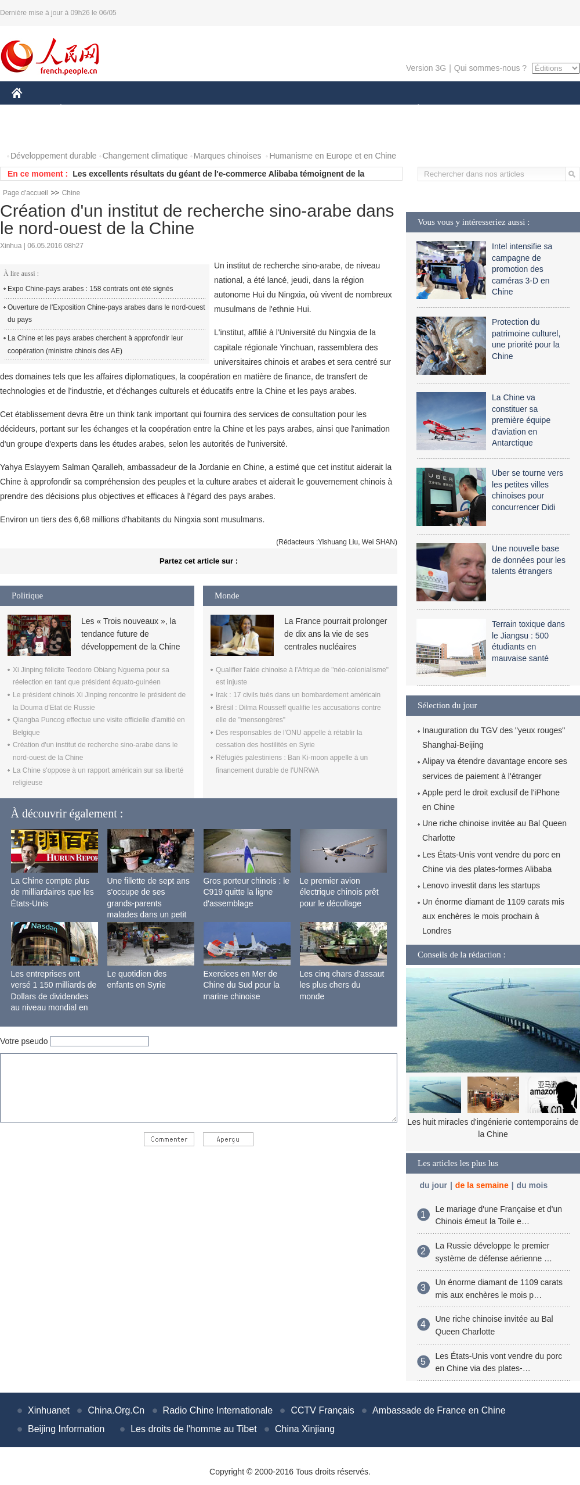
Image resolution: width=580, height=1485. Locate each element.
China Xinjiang (305, 1429)
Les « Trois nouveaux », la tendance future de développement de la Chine (130, 634)
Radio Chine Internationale (218, 1410)
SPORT (458, 109)
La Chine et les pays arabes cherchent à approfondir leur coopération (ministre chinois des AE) (95, 344)
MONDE (135, 109)
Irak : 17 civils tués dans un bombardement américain (298, 695)
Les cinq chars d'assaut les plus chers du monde (342, 985)
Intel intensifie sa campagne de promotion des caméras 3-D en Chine (522, 269)
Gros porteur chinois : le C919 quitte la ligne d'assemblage (247, 892)
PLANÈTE (412, 109)
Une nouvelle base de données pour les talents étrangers (529, 560)
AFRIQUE (184, 109)
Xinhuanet (49, 1410)
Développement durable (53, 155)
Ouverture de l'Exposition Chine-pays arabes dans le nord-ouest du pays (106, 313)
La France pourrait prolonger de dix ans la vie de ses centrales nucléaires (335, 634)
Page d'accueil (25, 193)
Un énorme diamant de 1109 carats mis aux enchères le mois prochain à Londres (493, 916)
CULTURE (286, 109)
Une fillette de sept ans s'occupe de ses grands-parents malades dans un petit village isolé (148, 903)
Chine (71, 193)
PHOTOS (35, 133)
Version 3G (426, 68)
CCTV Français (322, 1410)
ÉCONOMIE (81, 109)
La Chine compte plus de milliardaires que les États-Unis (52, 892)
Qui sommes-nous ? (490, 68)
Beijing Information (66, 1429)
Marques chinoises (228, 155)
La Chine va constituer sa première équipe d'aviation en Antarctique (521, 420)
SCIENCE (234, 109)
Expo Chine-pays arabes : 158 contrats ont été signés (90, 289)
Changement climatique (145, 155)
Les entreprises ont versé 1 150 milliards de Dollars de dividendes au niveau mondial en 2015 (54, 996)
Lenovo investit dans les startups (481, 885)
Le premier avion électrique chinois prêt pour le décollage (339, 892)
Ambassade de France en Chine (438, 1410)
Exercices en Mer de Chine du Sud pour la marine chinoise (242, 985)
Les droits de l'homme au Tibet (193, 1429)
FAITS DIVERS (349, 109)
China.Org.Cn (116, 1410)
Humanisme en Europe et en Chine (332, 155)
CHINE (31, 109)
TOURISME (508, 109)
